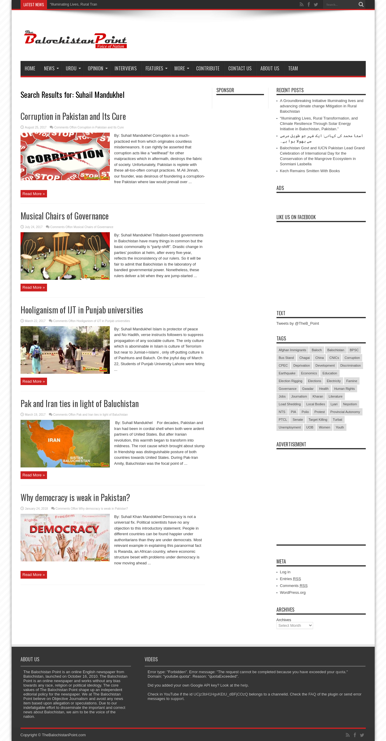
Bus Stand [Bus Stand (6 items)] (286, 357)
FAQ (312, 694)
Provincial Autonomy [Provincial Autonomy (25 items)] (345, 412)
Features (157, 68)
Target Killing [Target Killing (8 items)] (318, 419)
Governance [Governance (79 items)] (288, 388)
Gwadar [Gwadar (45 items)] (308, 388)
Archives (283, 620)
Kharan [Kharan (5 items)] (317, 396)
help (244, 685)
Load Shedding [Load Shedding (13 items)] (290, 404)
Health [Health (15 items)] (324, 388)
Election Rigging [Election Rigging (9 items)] (291, 381)
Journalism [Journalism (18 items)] (299, 396)
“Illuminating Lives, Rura (69, 4)
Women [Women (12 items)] (324, 427)
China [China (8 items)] (319, 357)
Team (293, 68)
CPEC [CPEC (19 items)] (283, 365)
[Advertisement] (321, 489)
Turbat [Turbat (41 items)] (337, 419)
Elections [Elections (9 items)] (314, 381)
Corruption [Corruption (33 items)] (352, 357)
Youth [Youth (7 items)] (340, 427)
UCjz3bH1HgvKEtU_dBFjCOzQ (220, 694)
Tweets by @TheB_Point (297, 323)
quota (341, 672)
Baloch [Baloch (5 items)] (317, 350)
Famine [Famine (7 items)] (351, 381)
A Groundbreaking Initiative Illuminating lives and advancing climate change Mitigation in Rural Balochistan (321, 106)
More (181, 68)
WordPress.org (293, 592)
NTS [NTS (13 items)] (282, 412)
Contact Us (239, 68)
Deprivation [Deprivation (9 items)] (301, 365)
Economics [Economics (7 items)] (309, 373)
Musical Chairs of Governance (65, 216)
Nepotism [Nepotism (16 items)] (350, 404)
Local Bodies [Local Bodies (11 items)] (315, 404)
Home (30, 68)
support (177, 698)
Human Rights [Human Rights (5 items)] (344, 388)
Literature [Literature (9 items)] (335, 396)
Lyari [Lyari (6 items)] (334, 404)
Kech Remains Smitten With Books (310, 171)
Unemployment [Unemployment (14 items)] (290, 427)
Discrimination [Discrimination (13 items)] (350, 365)
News (51, 68)
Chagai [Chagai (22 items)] (304, 357)
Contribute (207, 68)
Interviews (126, 68)
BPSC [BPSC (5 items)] (354, 350)
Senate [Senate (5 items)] (298, 419)
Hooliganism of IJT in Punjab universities (82, 310)
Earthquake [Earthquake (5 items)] (287, 373)
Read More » (34, 193)
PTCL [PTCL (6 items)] (283, 419)
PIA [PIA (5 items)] (293, 412)
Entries (290, 579)
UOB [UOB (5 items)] (309, 427)
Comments (294, 585)
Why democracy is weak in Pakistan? (75, 497)
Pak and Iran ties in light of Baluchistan (80, 403)
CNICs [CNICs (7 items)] (334, 357)
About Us (269, 68)
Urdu (73, 68)
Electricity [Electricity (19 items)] (334, 381)
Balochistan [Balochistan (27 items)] (335, 350)
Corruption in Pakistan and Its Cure (73, 116)
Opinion (98, 68)
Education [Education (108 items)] (330, 373)
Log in (285, 572)
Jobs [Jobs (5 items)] (282, 396)
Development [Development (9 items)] (325, 365)
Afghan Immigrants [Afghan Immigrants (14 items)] (292, 350)
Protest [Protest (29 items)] (320, 412)
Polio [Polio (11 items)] (305, 412)
